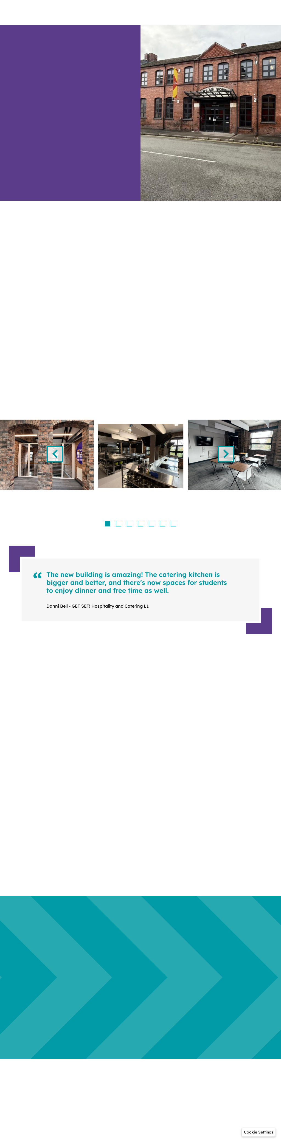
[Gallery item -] (140, 455)
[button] (259, 1132)
